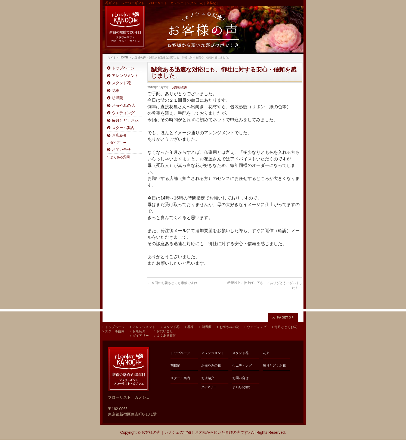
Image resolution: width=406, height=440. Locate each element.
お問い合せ (121, 150)
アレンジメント (125, 76)
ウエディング (123, 113)
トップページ (123, 68)
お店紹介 (119, 135)
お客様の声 (179, 87)
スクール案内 (123, 128)
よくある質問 (120, 157)
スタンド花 (121, 83)
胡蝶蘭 (117, 98)
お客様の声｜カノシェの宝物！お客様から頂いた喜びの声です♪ (195, 432)
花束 (115, 91)
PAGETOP (285, 317)
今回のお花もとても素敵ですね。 (173, 283)
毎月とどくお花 (125, 120)
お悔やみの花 (123, 106)
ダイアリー (118, 143)
